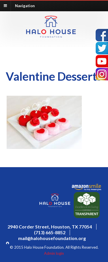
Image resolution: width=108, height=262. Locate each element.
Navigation (25, 5)
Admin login (54, 253)
